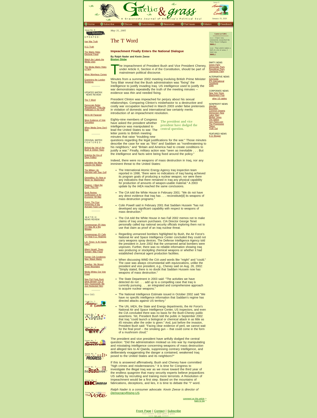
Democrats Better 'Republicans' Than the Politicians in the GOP (95, 107)
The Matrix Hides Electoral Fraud (92, 53)
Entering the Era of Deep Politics (93, 156)
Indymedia (213, 79)
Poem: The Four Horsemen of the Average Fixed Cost (94, 204)
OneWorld (213, 83)
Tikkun (212, 126)
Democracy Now (216, 113)
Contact (159, 411)
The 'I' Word (90, 100)
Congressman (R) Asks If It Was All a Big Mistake (95, 227)
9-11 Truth (89, 47)
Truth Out (213, 128)
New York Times (216, 93)
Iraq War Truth (91, 41)
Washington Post (216, 95)
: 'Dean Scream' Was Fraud (94, 250)
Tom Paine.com (216, 122)
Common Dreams (217, 111)
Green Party (214, 65)
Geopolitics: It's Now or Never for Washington (95, 179)
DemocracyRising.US (125, 393)
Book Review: (93, 195)
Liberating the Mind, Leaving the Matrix (94, 164)
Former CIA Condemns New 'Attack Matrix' (95, 258)
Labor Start (214, 115)
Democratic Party (217, 67)
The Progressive (216, 124)
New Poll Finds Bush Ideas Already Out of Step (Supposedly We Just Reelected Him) (95, 282)
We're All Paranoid (93, 115)
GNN (211, 86)
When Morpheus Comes (96, 74)
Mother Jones (215, 117)
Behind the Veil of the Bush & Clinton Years (95, 149)
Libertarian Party (216, 71)
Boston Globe (119, 59)
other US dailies (219, 98)
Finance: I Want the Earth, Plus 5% (93, 186)
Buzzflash (213, 108)
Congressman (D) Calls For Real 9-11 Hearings (95, 235)
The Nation (214, 120)
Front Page (143, 411)
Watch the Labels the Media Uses (94, 60)
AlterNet (212, 106)
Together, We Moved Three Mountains (94, 265)
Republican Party (217, 69)
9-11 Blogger (215, 136)
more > (213, 44)
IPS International (216, 81)
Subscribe (174, 411)
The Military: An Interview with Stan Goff (95, 171)
